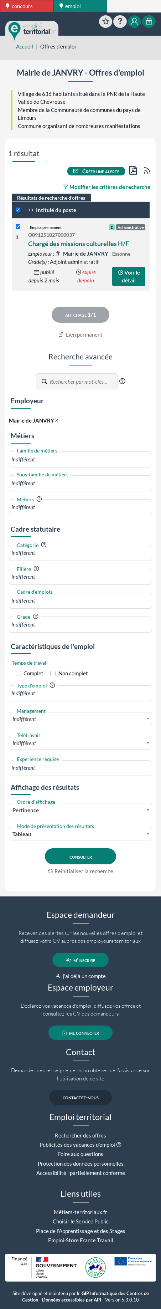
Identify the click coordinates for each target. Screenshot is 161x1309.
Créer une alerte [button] (96, 171)
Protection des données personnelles (81, 1163)
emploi (70, 6)
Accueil (24, 46)
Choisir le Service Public (81, 1221)
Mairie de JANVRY (82, 253)
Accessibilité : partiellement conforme (80, 1173)
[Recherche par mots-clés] (83, 381)
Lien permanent (80, 334)
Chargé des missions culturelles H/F (78, 243)
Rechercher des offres (80, 1135)
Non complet (73, 673)
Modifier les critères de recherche (106, 187)
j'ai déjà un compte (80, 976)
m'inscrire (80, 960)
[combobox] (80, 459)
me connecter (80, 1032)
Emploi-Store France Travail (80, 1240)
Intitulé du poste (52, 210)
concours (19, 6)
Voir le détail (129, 276)
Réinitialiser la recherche (80, 871)
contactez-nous (81, 1097)
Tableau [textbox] (21, 834)
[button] (122, 381)
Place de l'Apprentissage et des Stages (80, 1231)
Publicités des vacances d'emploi (77, 1144)
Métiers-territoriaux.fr (80, 1212)
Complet (33, 673)
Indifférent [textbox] (24, 719)
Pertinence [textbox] (25, 810)
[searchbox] (80, 459)
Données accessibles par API (71, 1300)
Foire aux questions (80, 1154)
